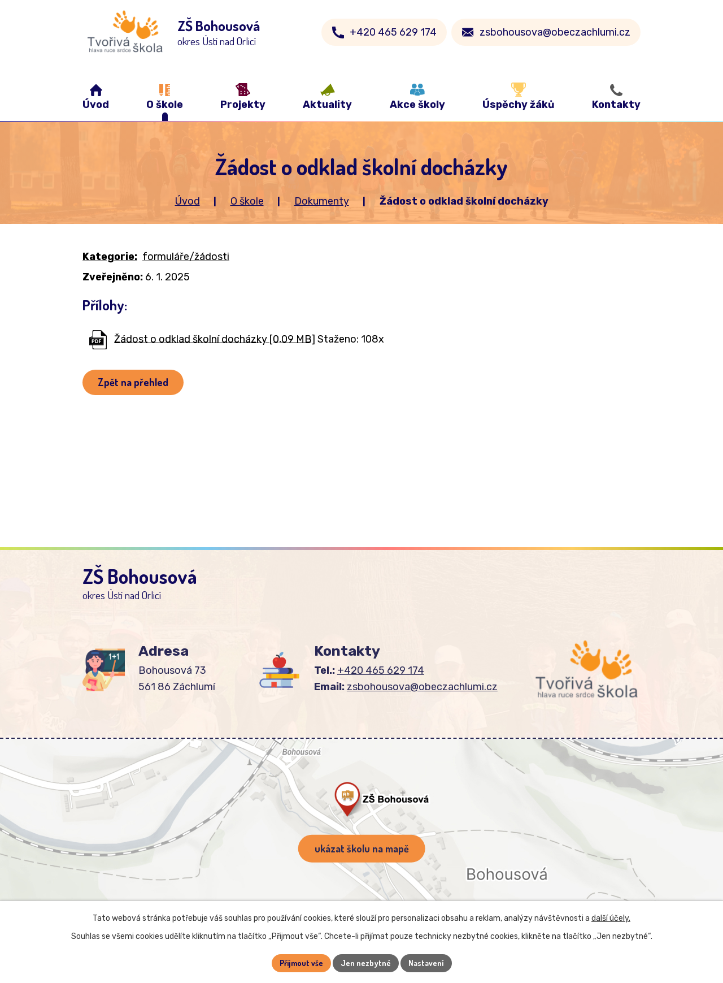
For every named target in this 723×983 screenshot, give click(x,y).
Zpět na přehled (133, 382)
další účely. (610, 918)
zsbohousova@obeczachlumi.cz (555, 32)
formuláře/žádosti (185, 256)
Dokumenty (321, 201)
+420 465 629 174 (393, 32)
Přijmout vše (301, 963)
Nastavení (426, 963)
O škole (247, 201)
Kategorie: (109, 256)
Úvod (187, 201)
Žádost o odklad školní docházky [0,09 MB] (214, 338)
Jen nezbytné (366, 963)
